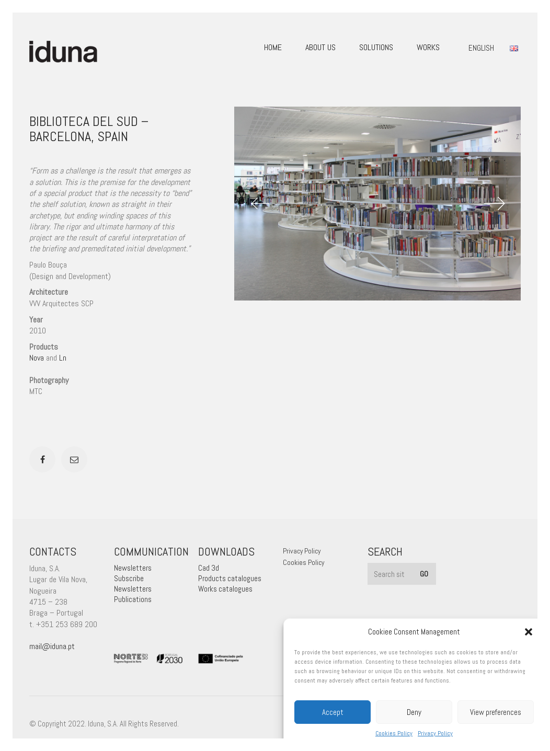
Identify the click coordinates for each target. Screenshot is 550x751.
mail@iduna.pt (52, 646)
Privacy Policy (435, 733)
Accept (332, 712)
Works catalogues (225, 589)
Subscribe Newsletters (133, 583)
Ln (62, 357)
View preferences (495, 712)
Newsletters (133, 568)
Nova (36, 357)
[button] (528, 632)
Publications (133, 599)
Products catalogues (229, 578)
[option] (377, 204)
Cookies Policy (393, 733)
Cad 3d (208, 568)
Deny (414, 712)
